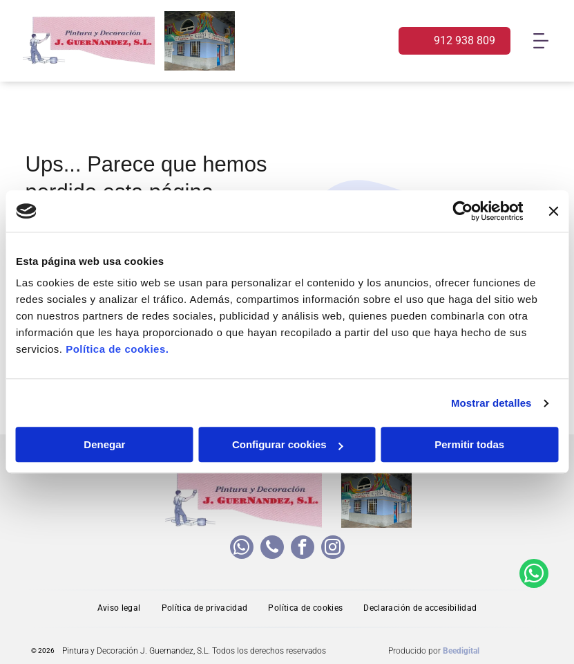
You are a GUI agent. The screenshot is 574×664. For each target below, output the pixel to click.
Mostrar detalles (491, 403)
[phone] (272, 548)
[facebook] (302, 548)
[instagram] (333, 548)
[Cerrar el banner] (553, 211)
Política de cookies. (117, 350)
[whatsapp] (241, 548)
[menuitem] (119, 608)
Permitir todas (469, 445)
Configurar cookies (287, 445)
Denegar (104, 445)
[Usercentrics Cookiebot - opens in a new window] (462, 211)
